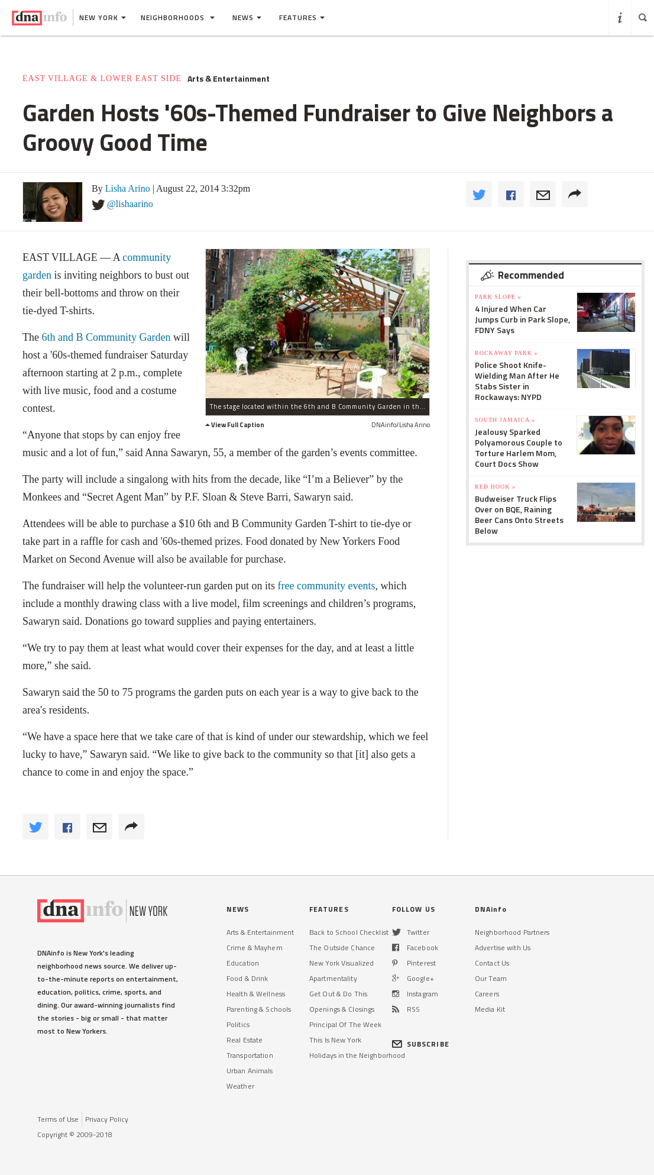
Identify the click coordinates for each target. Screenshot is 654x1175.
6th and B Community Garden (105, 337)
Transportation (249, 1055)
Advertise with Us (502, 947)
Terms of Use (58, 1119)
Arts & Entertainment (228, 78)
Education (242, 963)
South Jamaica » (505, 420)
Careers (487, 993)
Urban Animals (249, 1070)
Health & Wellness (255, 993)
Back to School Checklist (348, 932)
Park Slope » (498, 296)
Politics (238, 1024)
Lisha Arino (127, 188)
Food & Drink (247, 978)
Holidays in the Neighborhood (357, 1055)
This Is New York (335, 1039)
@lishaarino (130, 204)
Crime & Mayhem (254, 947)
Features (302, 17)
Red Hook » (495, 486)
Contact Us (492, 963)
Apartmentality (333, 978)
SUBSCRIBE (420, 1044)
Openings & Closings (341, 1009)
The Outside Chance (342, 947)
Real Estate (244, 1039)
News (246, 17)
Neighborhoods (178, 17)
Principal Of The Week (345, 1024)
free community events (326, 586)
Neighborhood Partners (512, 932)
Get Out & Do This (338, 993)
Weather (240, 1086)
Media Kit (490, 1009)
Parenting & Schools (258, 1009)
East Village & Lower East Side (102, 78)
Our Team (491, 978)
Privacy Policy (106, 1119)
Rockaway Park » (506, 353)
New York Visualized (341, 963)
